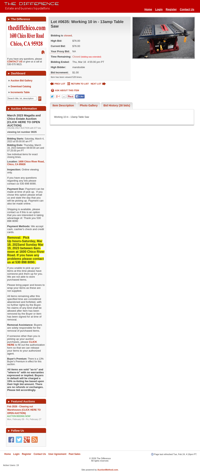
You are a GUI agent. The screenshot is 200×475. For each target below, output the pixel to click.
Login (158, 9)
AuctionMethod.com (107, 470)
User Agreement (57, 454)
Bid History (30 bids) (117, 105)
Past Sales (74, 454)
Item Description (63, 105)
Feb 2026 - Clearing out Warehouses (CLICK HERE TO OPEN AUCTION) (26, 413)
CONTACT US (14, 61)
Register (171, 9)
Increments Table (20, 92)
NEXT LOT (98, 83)
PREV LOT (57, 83)
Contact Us (187, 9)
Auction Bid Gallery (21, 80)
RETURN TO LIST (78, 83)
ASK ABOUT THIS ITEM (65, 90)
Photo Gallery (89, 105)
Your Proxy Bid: (60, 51)
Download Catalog (21, 86)
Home (148, 9)
